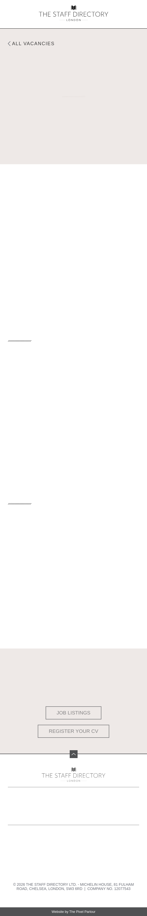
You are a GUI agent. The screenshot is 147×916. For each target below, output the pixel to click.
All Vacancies (33, 43)
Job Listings (73, 713)
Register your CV (73, 731)
